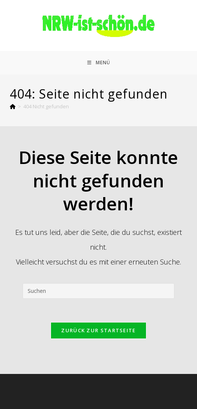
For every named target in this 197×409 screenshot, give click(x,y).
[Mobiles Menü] (99, 62)
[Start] (13, 106)
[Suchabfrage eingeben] (98, 291)
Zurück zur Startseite (98, 330)
